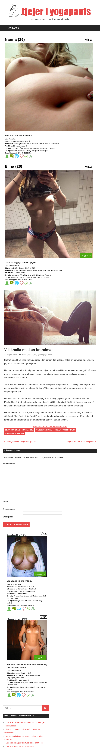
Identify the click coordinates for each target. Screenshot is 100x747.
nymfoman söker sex (14, 434)
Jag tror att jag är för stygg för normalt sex (24, 743)
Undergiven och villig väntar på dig (21, 441)
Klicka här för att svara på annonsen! (50, 426)
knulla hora (28, 430)
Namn (5, 501)
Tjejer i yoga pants (44, 355)
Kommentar (9, 463)
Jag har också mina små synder (80, 441)
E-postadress (9, 509)
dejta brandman (12, 430)
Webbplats (8, 517)
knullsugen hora (44, 430)
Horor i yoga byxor (28, 355)
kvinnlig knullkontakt (64, 430)
